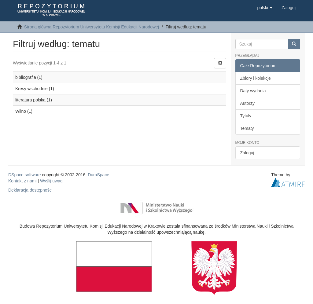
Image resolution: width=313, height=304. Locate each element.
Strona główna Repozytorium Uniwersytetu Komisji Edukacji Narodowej (91, 26)
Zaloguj (247, 152)
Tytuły (246, 115)
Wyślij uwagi (52, 180)
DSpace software (24, 174)
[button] (264, 7)
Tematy (247, 128)
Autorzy (247, 103)
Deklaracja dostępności (30, 190)
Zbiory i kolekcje (255, 78)
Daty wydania (253, 90)
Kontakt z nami (22, 180)
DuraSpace (98, 174)
